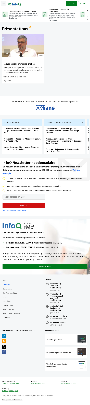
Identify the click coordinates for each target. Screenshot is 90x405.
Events (5, 297)
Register (71, 4)
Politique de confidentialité (12, 400)
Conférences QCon (10, 293)
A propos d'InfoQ (9, 309)
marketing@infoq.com (10, 391)
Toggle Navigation (4, 3)
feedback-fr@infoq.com (10, 384)
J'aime (9, 80)
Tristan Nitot (9, 77)
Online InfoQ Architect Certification (55, 286)
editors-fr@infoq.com (68, 384)
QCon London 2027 (58, 322)
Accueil (5, 280)
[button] (24, 205)
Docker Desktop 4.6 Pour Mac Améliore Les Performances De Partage (21, 148)
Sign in (83, 4)
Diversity (6, 317)
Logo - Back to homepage (14, 3)
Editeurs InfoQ (8, 305)
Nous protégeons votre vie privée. (15, 210)
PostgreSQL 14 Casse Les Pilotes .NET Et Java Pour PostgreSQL (22, 140)
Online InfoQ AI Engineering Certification (56, 308)
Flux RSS (30, 27)
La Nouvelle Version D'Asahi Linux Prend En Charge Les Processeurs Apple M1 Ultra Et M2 (21, 131)
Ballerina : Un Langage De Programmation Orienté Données (63, 150)
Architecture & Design (58, 122)
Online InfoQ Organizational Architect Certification (56, 297)
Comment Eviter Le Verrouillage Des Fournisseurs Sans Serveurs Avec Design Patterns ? (62, 131)
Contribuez (7, 301)
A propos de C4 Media (11, 313)
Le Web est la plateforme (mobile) (19, 64)
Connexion (7, 289)
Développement (12, 122)
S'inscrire (6, 285)
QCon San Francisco (58, 316)
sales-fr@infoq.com (38, 384)
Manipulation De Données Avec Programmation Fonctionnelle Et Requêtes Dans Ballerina (64, 141)
